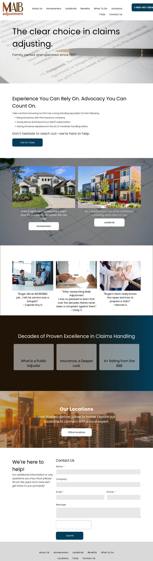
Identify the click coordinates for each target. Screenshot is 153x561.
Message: (61, 504)
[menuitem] (37, 8)
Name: (59, 466)
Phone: (110, 491)
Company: (61, 479)
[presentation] (73, 525)
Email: (59, 491)
